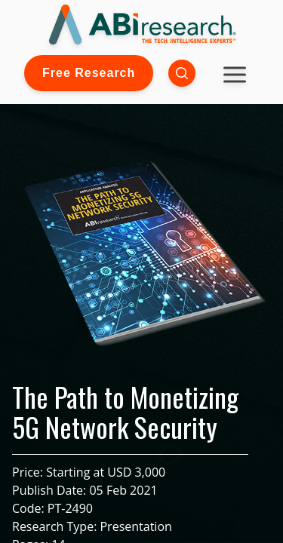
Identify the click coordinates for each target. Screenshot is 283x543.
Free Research (88, 72)
